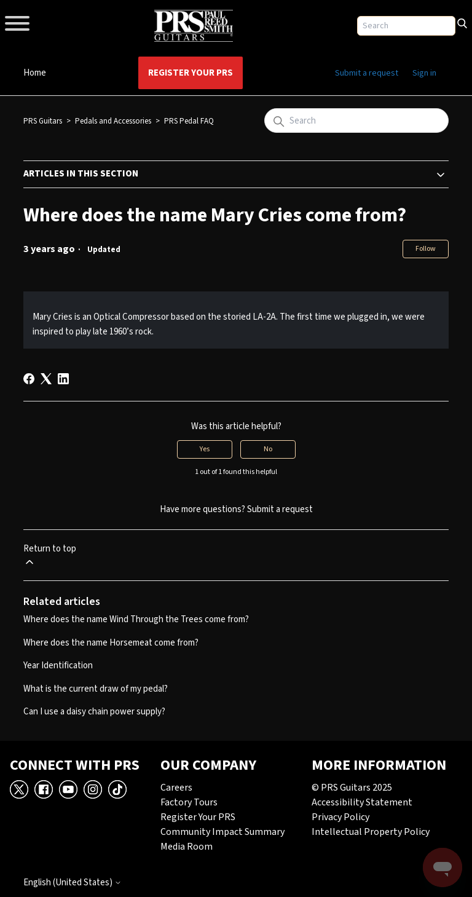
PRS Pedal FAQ (189, 121)
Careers (176, 787)
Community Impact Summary (222, 832)
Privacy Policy (340, 817)
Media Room (186, 846)
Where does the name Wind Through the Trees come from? (136, 619)
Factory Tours (189, 802)
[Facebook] (28, 378)
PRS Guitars (42, 121)
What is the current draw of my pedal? (95, 688)
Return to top (49, 555)
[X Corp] (46, 378)
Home (34, 72)
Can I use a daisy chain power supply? (94, 711)
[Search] (462, 22)
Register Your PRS (190, 72)
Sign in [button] (424, 73)
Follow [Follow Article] (425, 248)
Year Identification (58, 665)
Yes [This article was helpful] (205, 449)
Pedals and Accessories (113, 121)
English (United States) (72, 882)
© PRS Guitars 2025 (352, 787)
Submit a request (366, 73)
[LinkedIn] (63, 378)
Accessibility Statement (362, 802)
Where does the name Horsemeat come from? (111, 642)
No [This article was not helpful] (268, 449)
